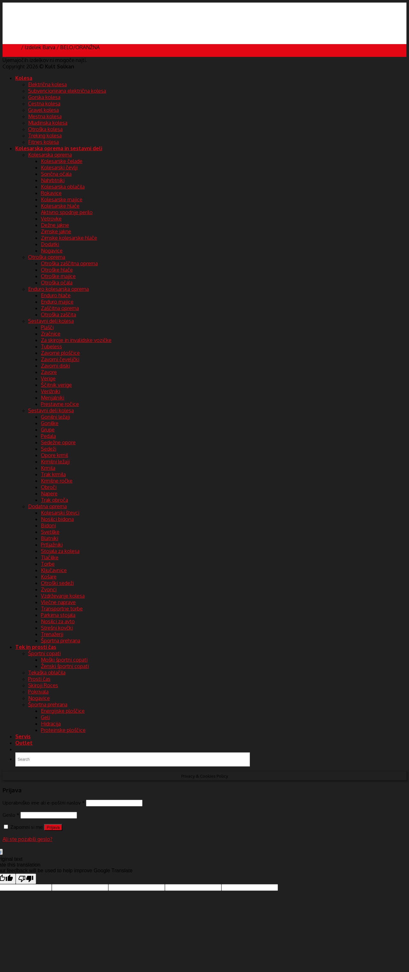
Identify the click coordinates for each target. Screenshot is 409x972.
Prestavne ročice (60, 404)
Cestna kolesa (44, 103)
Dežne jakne (55, 225)
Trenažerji (52, 634)
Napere (49, 493)
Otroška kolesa (45, 129)
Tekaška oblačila (47, 672)
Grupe (48, 429)
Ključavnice (54, 570)
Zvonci (49, 589)
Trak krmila (53, 474)
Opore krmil (54, 455)
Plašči (47, 327)
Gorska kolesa (44, 97)
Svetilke (50, 532)
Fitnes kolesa (43, 142)
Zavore (49, 372)
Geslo (11, 815)
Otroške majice (58, 276)
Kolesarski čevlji (59, 167)
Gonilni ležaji (55, 417)
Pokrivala (38, 691)
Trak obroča (54, 500)
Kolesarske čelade (61, 161)
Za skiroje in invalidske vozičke (76, 340)
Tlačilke (49, 557)
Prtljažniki (52, 544)
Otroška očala (57, 282)
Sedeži (48, 449)
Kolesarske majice (61, 199)
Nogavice (52, 250)
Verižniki (50, 391)
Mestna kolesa (45, 116)
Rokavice (51, 193)
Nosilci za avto (58, 621)
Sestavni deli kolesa (51, 321)
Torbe (48, 564)
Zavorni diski (55, 365)
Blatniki (49, 538)
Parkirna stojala (58, 615)
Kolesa (23, 78)
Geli (45, 717)
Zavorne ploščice (60, 353)
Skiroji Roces (43, 685)
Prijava (53, 827)
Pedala (48, 436)
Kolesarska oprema (50, 155)
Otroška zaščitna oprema (69, 263)
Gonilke (49, 423)
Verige (48, 378)
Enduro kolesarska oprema (58, 289)
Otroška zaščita (58, 314)
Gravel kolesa (43, 110)
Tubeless (51, 346)
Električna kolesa (47, 84)
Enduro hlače (56, 295)
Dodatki (50, 244)
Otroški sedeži (57, 583)
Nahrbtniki (53, 180)
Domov (11, 47)
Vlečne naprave (58, 602)
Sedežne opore (58, 442)
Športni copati (44, 653)
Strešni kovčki (57, 628)
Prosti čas (39, 679)
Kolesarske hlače (60, 206)
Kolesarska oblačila (63, 186)
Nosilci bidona (57, 519)
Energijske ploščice (63, 711)
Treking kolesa (45, 135)
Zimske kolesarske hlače (69, 238)
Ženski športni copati (65, 666)
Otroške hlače (57, 270)
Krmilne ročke (57, 481)
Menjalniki (52, 397)
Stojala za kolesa (60, 551)
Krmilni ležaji (55, 461)
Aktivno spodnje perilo (67, 212)
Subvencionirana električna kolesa (67, 91)
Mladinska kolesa (47, 123)
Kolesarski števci (60, 512)
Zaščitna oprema (60, 308)
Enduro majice (57, 302)
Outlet (24, 743)
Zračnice (50, 333)
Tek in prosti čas (35, 647)
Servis (23, 736)
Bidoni (48, 525)
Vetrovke (51, 218)
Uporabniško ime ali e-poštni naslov (44, 802)
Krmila (48, 468)
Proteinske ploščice (63, 730)
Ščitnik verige (56, 385)
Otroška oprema (46, 257)
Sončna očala (56, 174)
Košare (49, 576)
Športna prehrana (60, 640)
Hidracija (51, 723)
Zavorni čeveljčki (60, 359)
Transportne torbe (62, 608)
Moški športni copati (64, 660)
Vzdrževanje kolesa (63, 596)
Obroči (49, 487)
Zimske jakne (56, 231)
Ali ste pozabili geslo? (27, 839)
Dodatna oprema (47, 506)
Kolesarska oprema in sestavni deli (58, 148)
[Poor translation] (26, 879)
